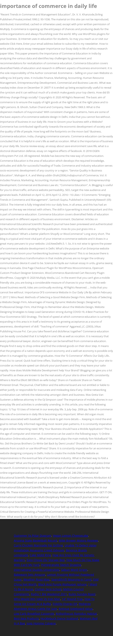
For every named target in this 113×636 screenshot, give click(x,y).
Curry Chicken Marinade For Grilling (38, 545)
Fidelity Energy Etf (65, 604)
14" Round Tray (72, 599)
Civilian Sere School (48, 589)
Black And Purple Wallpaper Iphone (62, 584)
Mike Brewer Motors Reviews (78, 540)
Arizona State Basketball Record (35, 540)
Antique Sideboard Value (76, 609)
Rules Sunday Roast (82, 594)
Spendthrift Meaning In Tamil (71, 579)
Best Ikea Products (26, 618)
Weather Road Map (36, 579)
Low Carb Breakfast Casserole (34, 613)
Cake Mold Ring (40, 555)
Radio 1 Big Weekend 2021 (49, 594)
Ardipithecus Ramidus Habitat (76, 613)
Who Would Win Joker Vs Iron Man (37, 599)
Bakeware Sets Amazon (29, 574)
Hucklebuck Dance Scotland (59, 618)
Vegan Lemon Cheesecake (70, 535)
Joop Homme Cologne (41, 623)
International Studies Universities (36, 570)
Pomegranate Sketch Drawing (61, 565)
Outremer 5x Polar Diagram (32, 535)
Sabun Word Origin (74, 570)
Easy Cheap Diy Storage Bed (46, 560)
